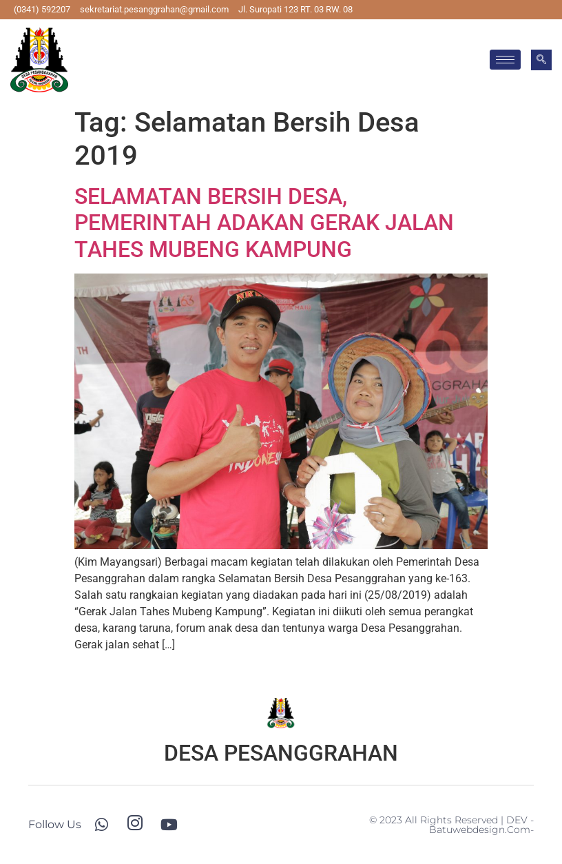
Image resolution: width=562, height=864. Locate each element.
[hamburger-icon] (505, 60)
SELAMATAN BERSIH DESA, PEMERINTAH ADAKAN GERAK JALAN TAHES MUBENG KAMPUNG (264, 223)
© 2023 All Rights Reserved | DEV (449, 820)
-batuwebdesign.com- (481, 825)
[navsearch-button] (541, 60)
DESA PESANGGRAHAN (281, 753)
